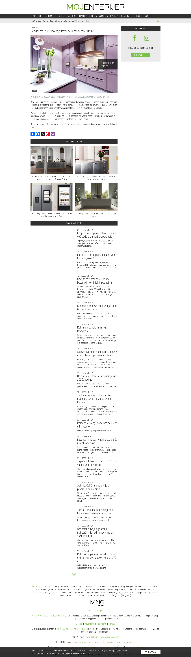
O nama (79, 624)
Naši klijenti (101, 624)
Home (34, 16)
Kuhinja (93, 16)
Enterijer (59, 16)
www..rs (92, 637)
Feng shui (147, 16)
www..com (110, 637)
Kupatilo (82, 16)
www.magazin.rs (83, 642)
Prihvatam (150, 652)
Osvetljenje (38, 20)
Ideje (129, 16)
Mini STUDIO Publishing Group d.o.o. (47, 615)
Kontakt (112, 624)
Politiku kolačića (87, 653)
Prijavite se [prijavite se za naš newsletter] (140, 55)
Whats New (61, 20)
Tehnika (84, 20)
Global (91, 610)
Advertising (89, 624)
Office (50, 20)
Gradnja (103, 16)
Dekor (137, 16)
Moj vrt (114, 16)
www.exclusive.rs (125, 642)
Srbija (99, 610)
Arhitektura (45, 16)
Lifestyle (74, 20)
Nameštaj (71, 16)
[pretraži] (158, 21)
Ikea (123, 16)
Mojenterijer (36, 586)
